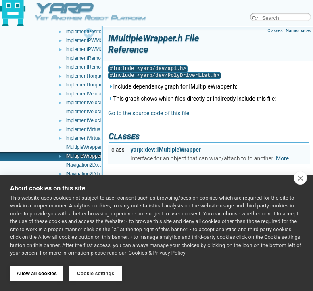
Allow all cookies (37, 273)
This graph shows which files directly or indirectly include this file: (192, 98)
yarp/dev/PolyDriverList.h (178, 75)
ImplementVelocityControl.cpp (97, 94)
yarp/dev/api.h (161, 68)
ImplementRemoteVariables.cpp (99, 58)
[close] (300, 179)
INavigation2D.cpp (85, 165)
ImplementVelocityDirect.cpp (95, 111)
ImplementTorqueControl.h (93, 85)
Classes (274, 30)
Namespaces (298, 30)
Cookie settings (95, 273)
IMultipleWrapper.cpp (88, 147)
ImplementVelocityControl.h (94, 102)
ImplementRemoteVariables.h (97, 67)
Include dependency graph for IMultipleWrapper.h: (172, 86)
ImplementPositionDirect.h (93, 31)
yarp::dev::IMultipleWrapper (166, 149)
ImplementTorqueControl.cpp (96, 76)
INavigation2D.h (82, 174)
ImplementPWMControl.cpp (95, 40)
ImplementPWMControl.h (92, 49)
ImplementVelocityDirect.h (93, 120)
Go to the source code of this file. (149, 113)
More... (284, 158)
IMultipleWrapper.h (85, 156)
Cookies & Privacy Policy (156, 254)
